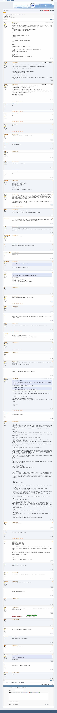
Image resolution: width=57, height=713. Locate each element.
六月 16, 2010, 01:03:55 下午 (15, 421)
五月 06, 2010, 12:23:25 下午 (15, 134)
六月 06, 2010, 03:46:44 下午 (15, 361)
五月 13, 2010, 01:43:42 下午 (15, 161)
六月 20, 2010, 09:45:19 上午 (15, 522)
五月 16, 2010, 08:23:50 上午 (15, 209)
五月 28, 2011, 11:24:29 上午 (15, 645)
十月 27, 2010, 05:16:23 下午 (15, 607)
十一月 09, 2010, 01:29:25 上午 (15, 619)
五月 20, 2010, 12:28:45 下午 (15, 306)
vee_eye (6, 572)
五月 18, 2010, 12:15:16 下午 (15, 252)
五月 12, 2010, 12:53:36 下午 (15, 151)
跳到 (42, 684)
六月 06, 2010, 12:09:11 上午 (15, 352)
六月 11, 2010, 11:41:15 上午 (16, 378)
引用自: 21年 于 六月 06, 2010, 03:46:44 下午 (19, 380)
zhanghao (6, 654)
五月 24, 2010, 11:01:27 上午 (15, 323)
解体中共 (6, 628)
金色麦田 (6, 134)
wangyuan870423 (8, 252)
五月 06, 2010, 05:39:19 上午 (15, 62)
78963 (6, 421)
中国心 (6, 22)
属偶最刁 (6, 306)
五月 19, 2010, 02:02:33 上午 (15, 261)
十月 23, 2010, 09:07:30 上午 (15, 598)
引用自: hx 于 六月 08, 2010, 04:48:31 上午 (19, 387)
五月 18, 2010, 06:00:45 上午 (15, 235)
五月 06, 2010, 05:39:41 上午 (15, 84)
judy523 (6, 581)
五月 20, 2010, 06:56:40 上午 (15, 287)
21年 (6, 361)
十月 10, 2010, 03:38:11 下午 (15, 572)
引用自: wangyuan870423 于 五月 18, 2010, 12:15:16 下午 (21, 263)
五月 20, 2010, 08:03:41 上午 (15, 296)
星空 (5, 607)
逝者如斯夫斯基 (7, 235)
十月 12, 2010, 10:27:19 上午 (15, 581)
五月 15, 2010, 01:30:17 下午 (15, 180)
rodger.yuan (7, 261)
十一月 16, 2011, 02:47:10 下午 (15, 672)
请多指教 (6, 180)
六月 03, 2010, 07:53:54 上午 (15, 342)
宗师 (5, 151)
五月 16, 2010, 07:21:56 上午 (15, 194)
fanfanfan (6, 672)
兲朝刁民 (6, 333)
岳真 (5, 226)
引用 (52, 99)
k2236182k (7, 352)
